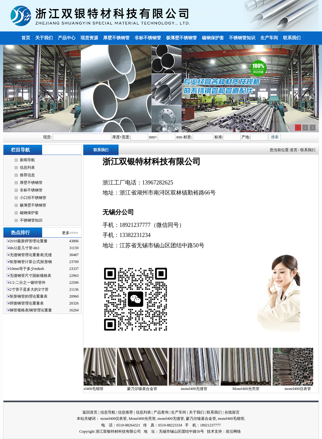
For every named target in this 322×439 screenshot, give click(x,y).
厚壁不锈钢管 (31, 182)
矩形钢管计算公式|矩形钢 (31, 262)
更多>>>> (70, 233)
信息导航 (107, 412)
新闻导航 (27, 160)
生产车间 (178, 412)
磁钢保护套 (29, 213)
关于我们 (196, 412)
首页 (293, 150)
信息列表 (27, 167)
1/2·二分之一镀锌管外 (28, 282)
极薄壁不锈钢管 (33, 205)
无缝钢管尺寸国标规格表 (30, 275)
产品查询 (161, 412)
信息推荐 (125, 412)
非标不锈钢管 (31, 190)
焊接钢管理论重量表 (27, 303)
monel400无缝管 (196, 389)
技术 (210, 431)
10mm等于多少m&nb (27, 268)
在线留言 (232, 412)
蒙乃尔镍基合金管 (144, 389)
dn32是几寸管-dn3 (24, 248)
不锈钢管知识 (31, 220)
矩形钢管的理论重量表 (28, 296)
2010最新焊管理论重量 (28, 241)
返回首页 (89, 412)
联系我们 (214, 412)
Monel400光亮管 (248, 389)
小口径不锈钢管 (33, 197)
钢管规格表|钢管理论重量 (31, 310)
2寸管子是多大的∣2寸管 (29, 289)
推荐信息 (27, 175)
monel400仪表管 (300, 389)
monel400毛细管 (92, 389)
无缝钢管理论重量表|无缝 (31, 255)
